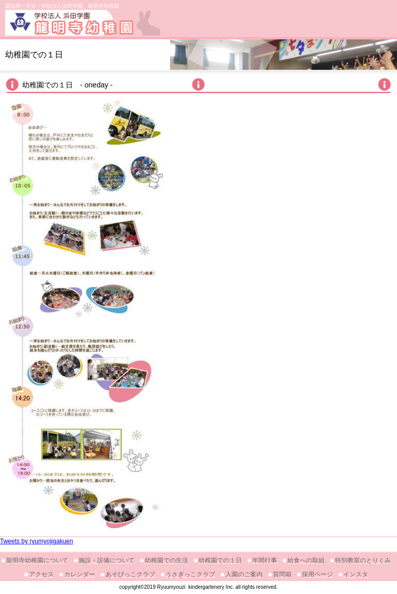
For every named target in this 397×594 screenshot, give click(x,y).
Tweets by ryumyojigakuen (36, 541)
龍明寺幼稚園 (82, 23)
